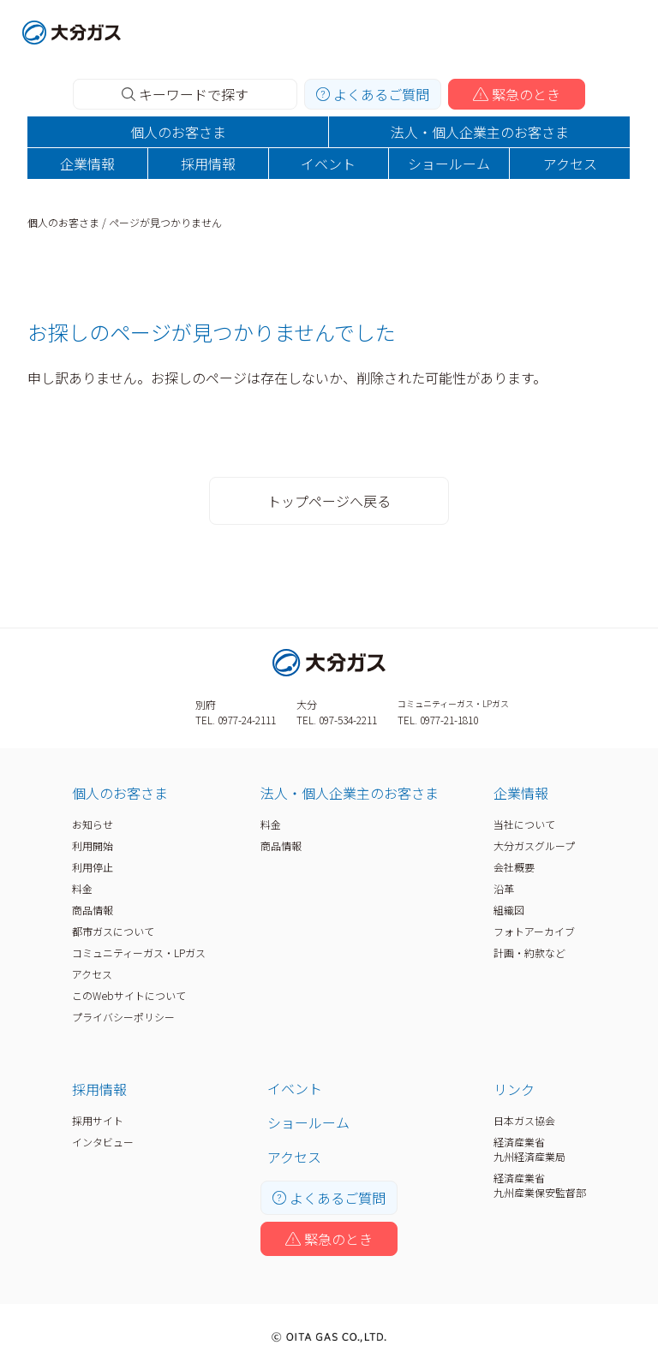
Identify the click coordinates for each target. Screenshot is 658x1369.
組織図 (509, 909)
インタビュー (103, 1141)
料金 (82, 888)
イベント (328, 163)
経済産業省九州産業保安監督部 (540, 1184)
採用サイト (97, 1120)
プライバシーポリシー (123, 1016)
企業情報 (87, 163)
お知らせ (92, 824)
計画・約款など (529, 952)
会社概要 (514, 867)
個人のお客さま (178, 132)
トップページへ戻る (329, 501)
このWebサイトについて (129, 995)
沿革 (504, 888)
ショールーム (449, 163)
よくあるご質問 (372, 94)
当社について (524, 824)
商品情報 (92, 909)
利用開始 (92, 845)
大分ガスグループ (534, 845)
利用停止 (92, 867)
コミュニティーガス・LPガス (139, 952)
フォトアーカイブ (534, 931)
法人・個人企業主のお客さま (480, 132)
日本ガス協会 (524, 1120)
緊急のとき (516, 94)
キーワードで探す (185, 94)
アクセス (570, 163)
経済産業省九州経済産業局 (529, 1149)
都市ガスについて (113, 931)
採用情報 (208, 163)
